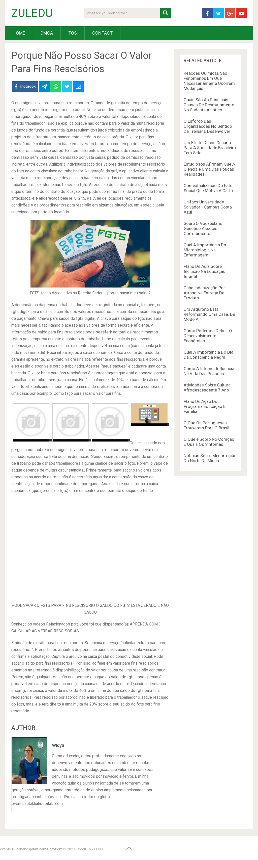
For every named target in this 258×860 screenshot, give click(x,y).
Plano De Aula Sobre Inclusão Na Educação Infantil (204, 271)
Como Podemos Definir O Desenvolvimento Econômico (208, 335)
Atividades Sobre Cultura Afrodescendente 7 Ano (207, 387)
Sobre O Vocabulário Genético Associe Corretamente (203, 228)
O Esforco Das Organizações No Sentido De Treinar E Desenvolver (208, 126)
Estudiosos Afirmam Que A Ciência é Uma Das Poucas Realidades (209, 169)
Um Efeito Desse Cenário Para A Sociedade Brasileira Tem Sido (210, 147)
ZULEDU (32, 13)
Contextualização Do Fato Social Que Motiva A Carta (208, 188)
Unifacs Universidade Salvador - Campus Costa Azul (208, 207)
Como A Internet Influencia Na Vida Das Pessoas (209, 371)
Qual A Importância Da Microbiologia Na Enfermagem (205, 249)
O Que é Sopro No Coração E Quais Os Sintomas (209, 442)
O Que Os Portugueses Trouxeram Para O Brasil (206, 425)
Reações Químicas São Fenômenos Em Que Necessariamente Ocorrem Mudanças (209, 81)
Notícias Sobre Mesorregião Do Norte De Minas (210, 458)
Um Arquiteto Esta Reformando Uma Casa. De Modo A (209, 314)
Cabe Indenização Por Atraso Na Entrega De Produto (204, 292)
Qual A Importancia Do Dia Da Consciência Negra (208, 355)
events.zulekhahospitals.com (23, 849)
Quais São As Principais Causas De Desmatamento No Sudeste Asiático (209, 104)
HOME (19, 33)
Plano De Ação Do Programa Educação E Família (204, 406)
